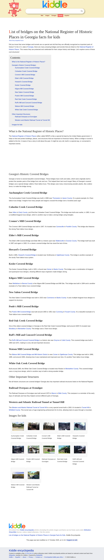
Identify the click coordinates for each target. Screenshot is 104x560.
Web (42, 15)
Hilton (15, 212)
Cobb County (65, 340)
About (24, 557)
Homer (49, 269)
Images (47, 15)
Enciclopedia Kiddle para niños (53, 557)
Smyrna (56, 340)
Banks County (58, 269)
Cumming (59, 312)
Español (67, 15)
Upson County (67, 198)
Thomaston (56, 198)
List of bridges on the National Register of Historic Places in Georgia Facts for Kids (37, 535)
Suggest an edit (72, 540)
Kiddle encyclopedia (27, 530)
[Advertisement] (52, 23)
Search (81, 11)
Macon (54, 393)
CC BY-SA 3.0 (29, 553)
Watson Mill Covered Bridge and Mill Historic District (30, 354)
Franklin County (71, 226)
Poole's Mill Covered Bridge (21, 312)
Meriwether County (24, 328)
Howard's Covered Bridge (27, 255)
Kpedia (60, 15)
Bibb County (62, 393)
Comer (55, 354)
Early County (23, 212)
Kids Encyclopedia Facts (16, 40)
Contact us (38, 557)
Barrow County (27, 283)
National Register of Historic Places (24, 136)
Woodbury (12, 328)
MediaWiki (39, 555)
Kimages (54, 15)
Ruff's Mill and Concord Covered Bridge (25, 340)
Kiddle (11, 557)
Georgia (31, 47)
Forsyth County (70, 312)
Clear (77, 11)
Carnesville (60, 226)
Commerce (50, 297)
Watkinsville (60, 241)
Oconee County (71, 241)
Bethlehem (16, 283)
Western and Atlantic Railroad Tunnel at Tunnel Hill (29, 407)
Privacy (31, 557)
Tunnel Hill (85, 407)
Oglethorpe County (62, 255)
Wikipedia (12, 555)
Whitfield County (14, 410)
